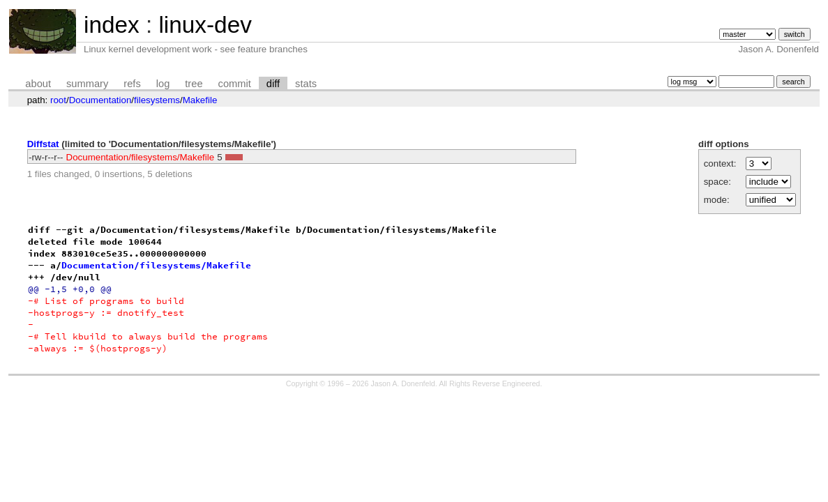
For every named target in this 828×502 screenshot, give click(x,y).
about (38, 83)
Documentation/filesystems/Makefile (140, 157)
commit (234, 83)
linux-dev (204, 25)
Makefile (200, 100)
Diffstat (43, 144)
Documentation (100, 100)
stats (306, 83)
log (163, 83)
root (58, 100)
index (112, 25)
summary (87, 83)
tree (193, 83)
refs (131, 83)
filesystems (157, 100)
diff (273, 83)
